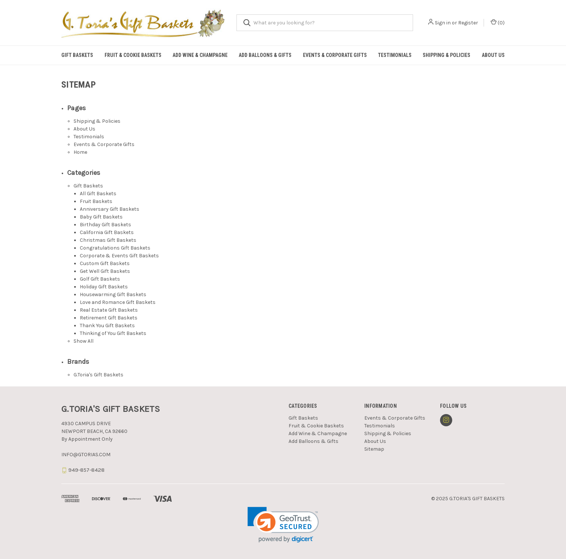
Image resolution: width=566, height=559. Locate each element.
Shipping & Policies (446, 55)
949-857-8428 (86, 470)
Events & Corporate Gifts (335, 55)
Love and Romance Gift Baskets (118, 302)
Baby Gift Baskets (101, 217)
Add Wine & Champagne (200, 55)
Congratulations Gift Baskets (115, 248)
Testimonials (395, 55)
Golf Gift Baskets (100, 279)
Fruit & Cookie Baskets (133, 55)
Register (468, 23)
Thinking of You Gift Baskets (113, 333)
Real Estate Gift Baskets (109, 310)
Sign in (443, 23)
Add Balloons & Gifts (265, 55)
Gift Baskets (77, 55)
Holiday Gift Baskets (104, 287)
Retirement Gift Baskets (108, 318)
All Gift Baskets (98, 193)
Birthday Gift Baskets (105, 224)
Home (80, 152)
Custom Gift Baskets (105, 263)
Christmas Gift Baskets (108, 240)
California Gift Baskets (107, 232)
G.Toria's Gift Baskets (98, 375)
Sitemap (374, 449)
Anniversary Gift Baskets (109, 209)
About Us (493, 55)
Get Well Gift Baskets (105, 271)
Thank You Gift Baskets (107, 325)
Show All (83, 341)
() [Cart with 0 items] (498, 22)
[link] (283, 524)
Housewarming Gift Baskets (113, 294)
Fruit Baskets (96, 201)
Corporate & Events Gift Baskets (119, 256)
